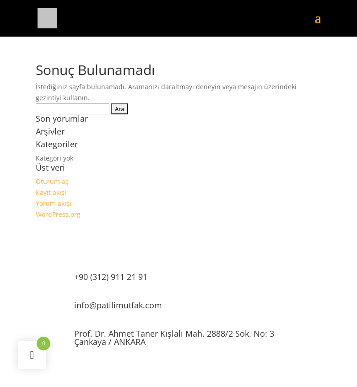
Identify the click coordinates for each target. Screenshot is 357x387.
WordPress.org (58, 214)
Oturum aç (52, 181)
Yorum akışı (53, 203)
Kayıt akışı (51, 192)
